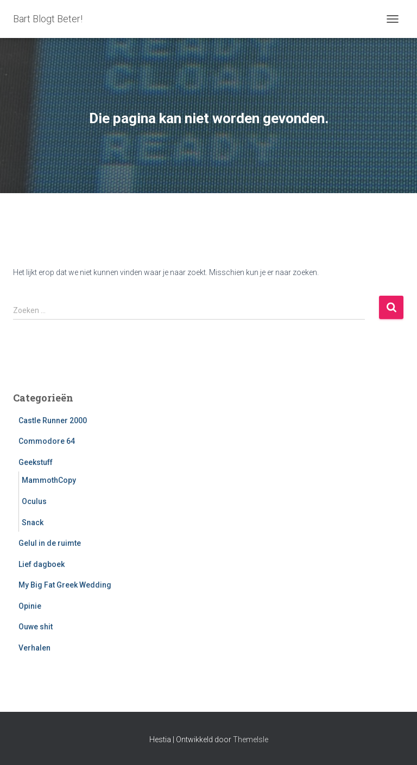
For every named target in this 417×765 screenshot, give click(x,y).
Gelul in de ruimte (49, 543)
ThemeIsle (250, 739)
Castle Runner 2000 (52, 420)
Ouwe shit (35, 626)
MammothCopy (49, 480)
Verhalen (34, 647)
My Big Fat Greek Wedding (64, 585)
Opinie (29, 606)
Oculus (34, 501)
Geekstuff (35, 462)
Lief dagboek (41, 564)
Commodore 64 (46, 441)
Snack (32, 522)
